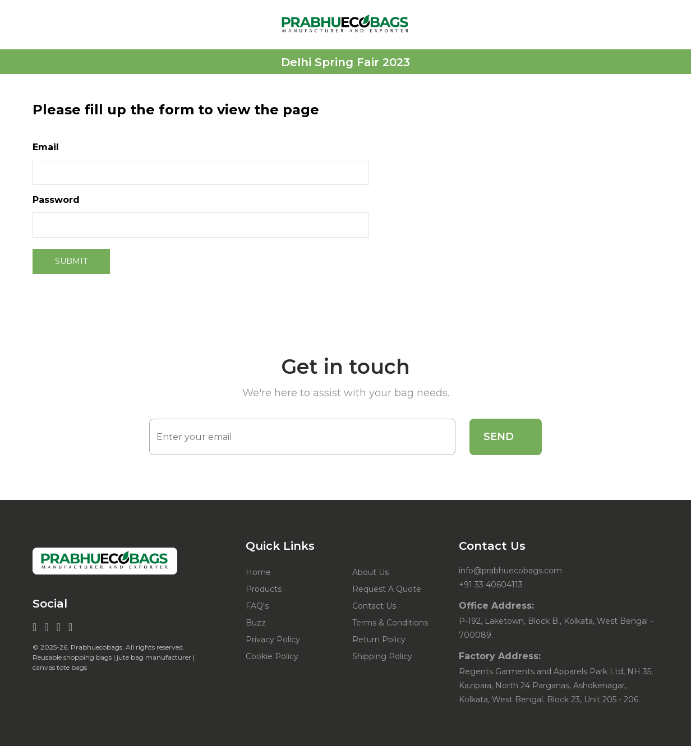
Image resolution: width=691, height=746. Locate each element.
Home (258, 572)
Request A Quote (386, 589)
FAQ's (257, 606)
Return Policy (379, 639)
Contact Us (374, 606)
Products (264, 589)
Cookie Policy (272, 656)
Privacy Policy (273, 639)
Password (56, 199)
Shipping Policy (382, 656)
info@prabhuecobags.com (510, 571)
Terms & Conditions (390, 623)
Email (46, 147)
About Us (370, 572)
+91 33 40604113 (491, 585)
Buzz (256, 623)
